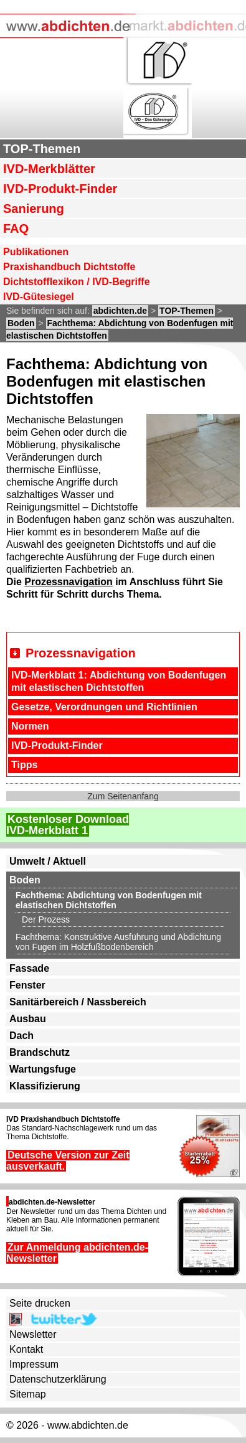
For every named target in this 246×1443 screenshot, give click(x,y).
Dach (21, 1035)
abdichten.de (120, 311)
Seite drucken (39, 1303)
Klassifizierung (44, 1086)
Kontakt (26, 1349)
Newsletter (33, 1334)
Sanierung (33, 208)
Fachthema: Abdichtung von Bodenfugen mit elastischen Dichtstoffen (109, 900)
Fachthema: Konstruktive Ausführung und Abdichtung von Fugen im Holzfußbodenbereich (118, 942)
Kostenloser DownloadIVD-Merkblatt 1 (67, 825)
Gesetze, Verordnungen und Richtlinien (104, 707)
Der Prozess (46, 919)
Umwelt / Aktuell (47, 861)
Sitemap (27, 1394)
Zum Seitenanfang (122, 796)
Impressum (34, 1364)
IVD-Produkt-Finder (60, 188)
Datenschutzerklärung (57, 1379)
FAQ (16, 228)
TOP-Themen (41, 149)
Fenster (27, 985)
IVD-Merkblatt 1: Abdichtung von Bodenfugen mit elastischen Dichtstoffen (118, 681)
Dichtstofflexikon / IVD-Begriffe (76, 281)
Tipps (24, 764)
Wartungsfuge (42, 1069)
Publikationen (36, 252)
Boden (21, 323)
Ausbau (27, 1018)
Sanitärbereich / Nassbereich (77, 1002)
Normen (30, 726)
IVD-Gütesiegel (38, 296)
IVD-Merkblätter (49, 169)
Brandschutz (39, 1052)
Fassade (29, 968)
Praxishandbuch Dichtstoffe (69, 266)
